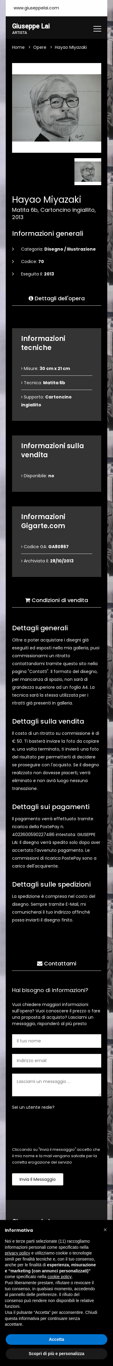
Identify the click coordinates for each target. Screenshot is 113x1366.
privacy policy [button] (17, 1253)
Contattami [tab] (56, 963)
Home (18, 47)
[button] (105, 1229)
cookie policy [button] (60, 1276)
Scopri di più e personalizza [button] (56, 1353)
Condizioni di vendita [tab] (56, 600)
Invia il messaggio (38, 1179)
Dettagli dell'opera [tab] (57, 298)
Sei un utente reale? (33, 1107)
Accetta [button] (56, 1339)
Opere (39, 47)
